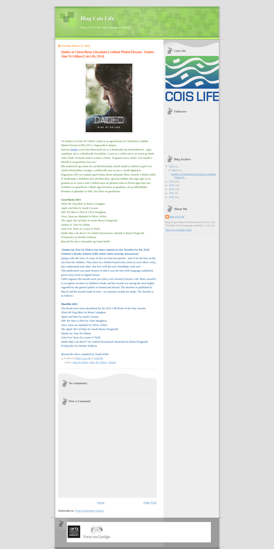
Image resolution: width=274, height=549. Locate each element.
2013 (172, 185)
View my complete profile (178, 230)
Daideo (112, 362)
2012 (172, 189)
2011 (172, 193)
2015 (172, 166)
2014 (172, 181)
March (175, 170)
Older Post (149, 502)
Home (100, 502)
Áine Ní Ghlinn (81, 362)
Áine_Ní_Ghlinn (98, 362)
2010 (172, 197)
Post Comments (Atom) (89, 510)
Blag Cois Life (97, 18)
